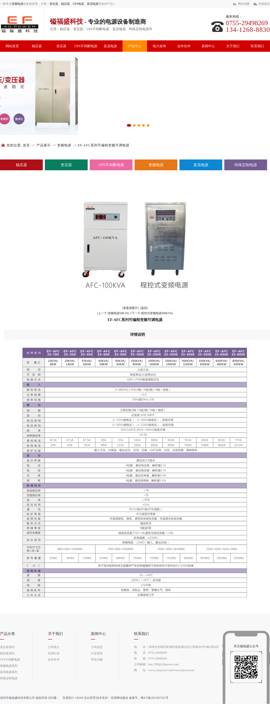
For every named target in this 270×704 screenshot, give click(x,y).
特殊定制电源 (245, 165)
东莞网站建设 (119, 697)
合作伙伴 (183, 46)
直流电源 (92, 3)
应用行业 (54, 653)
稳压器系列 (7, 653)
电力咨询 (159, 46)
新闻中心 (208, 46)
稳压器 (65, 3)
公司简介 (54, 647)
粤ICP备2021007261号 (154, 697)
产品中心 (134, 46)
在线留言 (264, 3)
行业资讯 (97, 653)
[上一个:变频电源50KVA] (113, 313)
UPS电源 (78, 3)
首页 (26, 145)
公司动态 (97, 647)
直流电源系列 (8, 672)
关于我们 (232, 46)
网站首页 (12, 46)
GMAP (79, 697)
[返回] (144, 308)
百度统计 (68, 697)
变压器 (53, 3)
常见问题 (97, 659)
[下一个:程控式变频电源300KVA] (152, 313)
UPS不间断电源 (85, 46)
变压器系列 (7, 647)
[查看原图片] (130, 308)
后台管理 (90, 697)
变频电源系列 (8, 665)
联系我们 (257, 46)
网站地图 (244, 3)
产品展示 (44, 145)
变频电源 (17, 3)
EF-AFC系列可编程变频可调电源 (103, 145)
